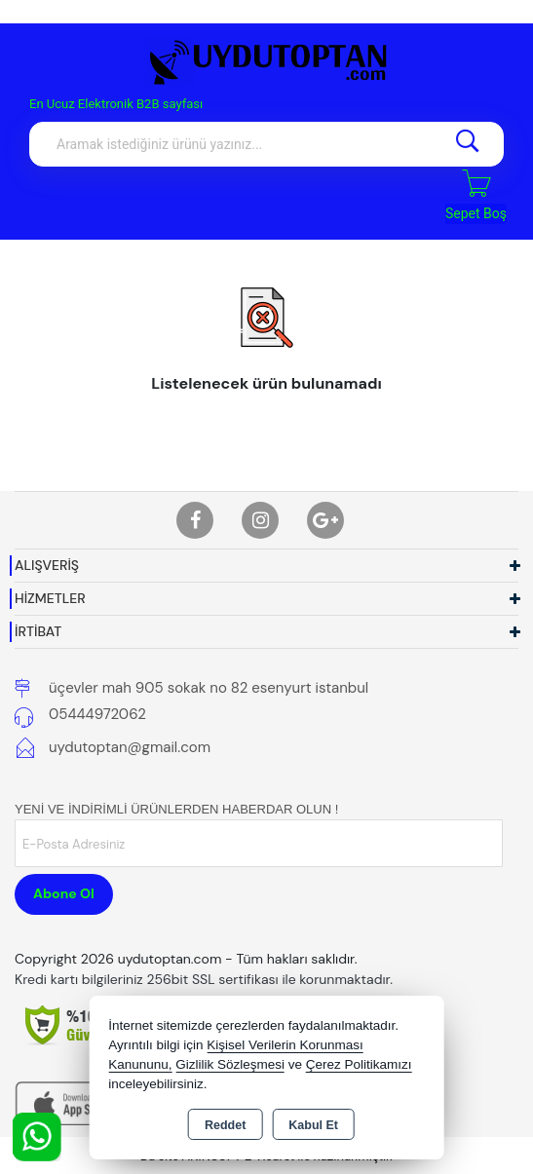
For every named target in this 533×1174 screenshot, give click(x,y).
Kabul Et (313, 1125)
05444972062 (97, 714)
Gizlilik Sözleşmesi (230, 1064)
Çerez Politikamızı (359, 1064)
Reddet (225, 1125)
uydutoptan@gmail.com (129, 747)
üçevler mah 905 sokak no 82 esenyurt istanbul (208, 688)
